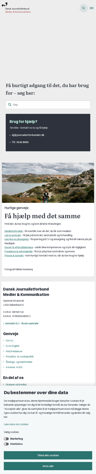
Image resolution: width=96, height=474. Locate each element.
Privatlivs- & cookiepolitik (20, 356)
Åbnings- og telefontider (19, 361)
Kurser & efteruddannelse (18, 247)
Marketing (16, 438)
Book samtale (29, 323)
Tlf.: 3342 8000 (20, 142)
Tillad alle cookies (48, 455)
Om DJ (9, 340)
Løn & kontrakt (12, 235)
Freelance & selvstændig (18, 251)
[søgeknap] (10, 105)
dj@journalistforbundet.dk (28, 135)
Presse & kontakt (14, 255)
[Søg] (48, 105)
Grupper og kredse (16, 384)
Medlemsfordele (13, 231)
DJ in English (12, 345)
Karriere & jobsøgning (16, 239)
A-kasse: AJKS (14, 367)
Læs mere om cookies (16, 424)
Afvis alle (48, 466)
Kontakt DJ (12, 323)
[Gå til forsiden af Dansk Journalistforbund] (15, 8)
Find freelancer (14, 351)
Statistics (16, 443)
